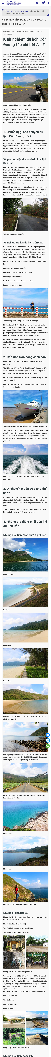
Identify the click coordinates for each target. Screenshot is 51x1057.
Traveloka (11, 257)
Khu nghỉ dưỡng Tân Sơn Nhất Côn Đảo (17, 272)
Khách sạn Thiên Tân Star (12, 277)
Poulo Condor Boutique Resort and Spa (18, 281)
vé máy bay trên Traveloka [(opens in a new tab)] (23, 192)
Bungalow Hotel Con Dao (12, 285)
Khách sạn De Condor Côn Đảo (14, 268)
